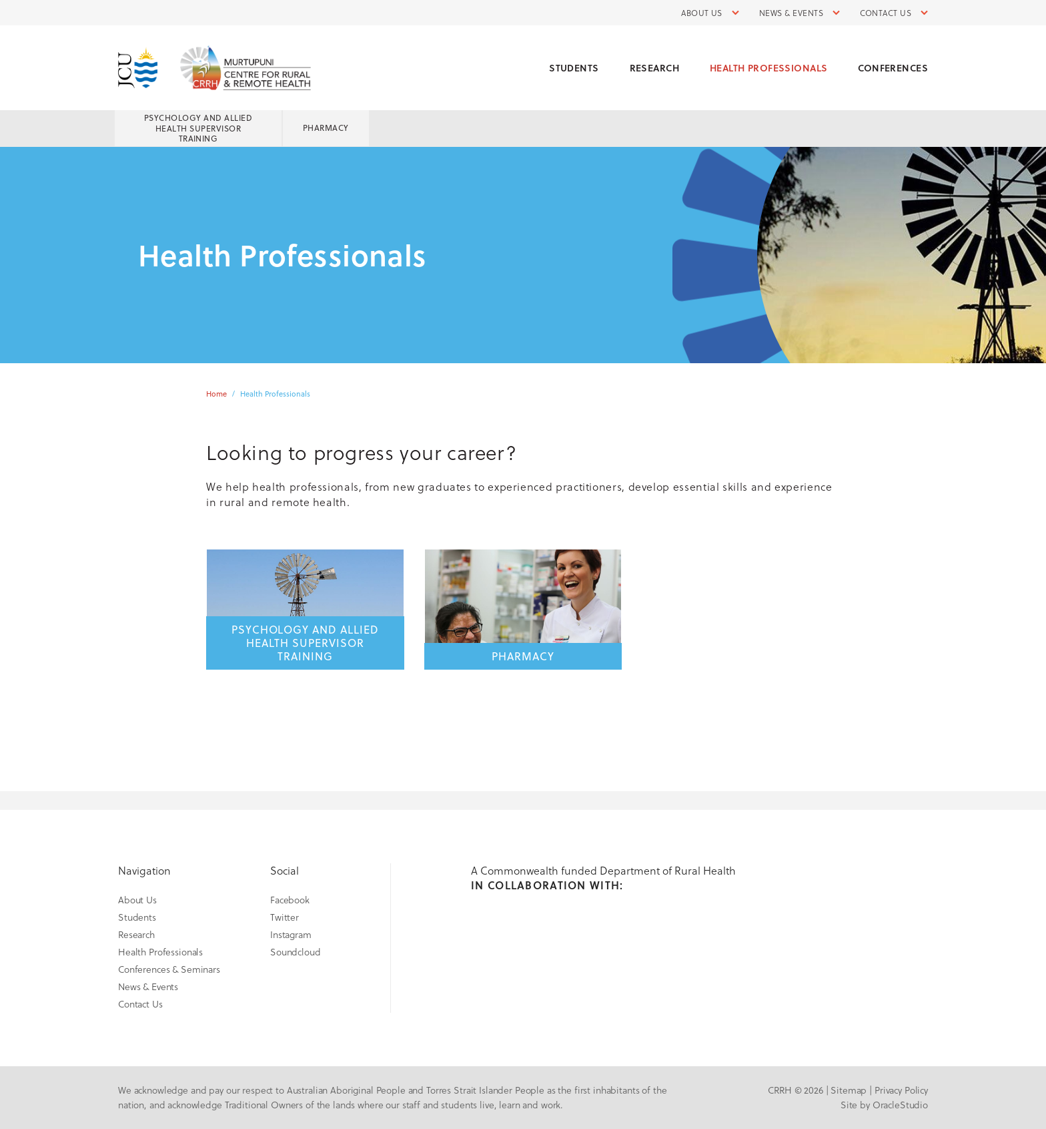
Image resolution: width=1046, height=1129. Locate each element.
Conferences (893, 68)
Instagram (291, 934)
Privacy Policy (901, 1090)
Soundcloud (295, 952)
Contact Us (885, 13)
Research (654, 68)
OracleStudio (900, 1105)
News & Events (791, 13)
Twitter (284, 917)
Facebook (290, 900)
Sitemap (849, 1090)
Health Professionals (768, 68)
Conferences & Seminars (169, 969)
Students (573, 68)
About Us (701, 13)
